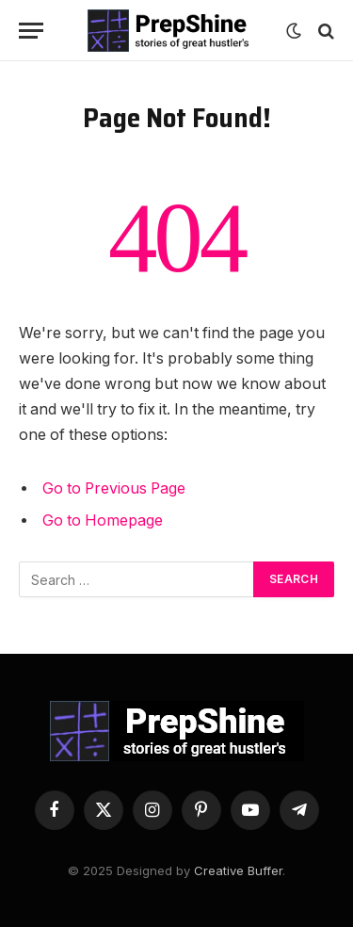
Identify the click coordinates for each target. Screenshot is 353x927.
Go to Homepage (102, 520)
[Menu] (31, 30)
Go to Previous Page (113, 488)
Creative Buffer (238, 870)
